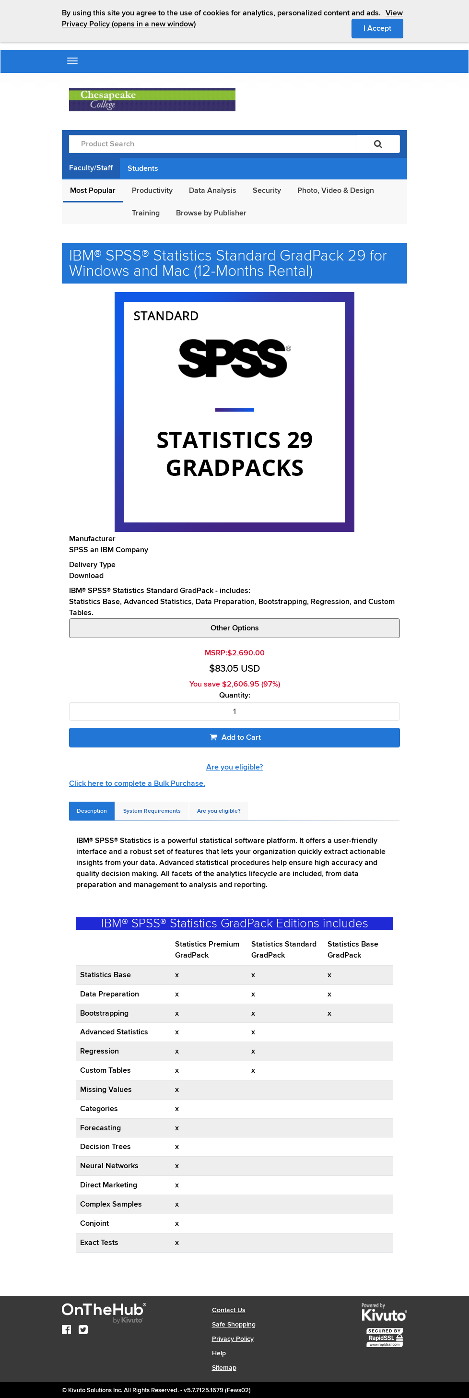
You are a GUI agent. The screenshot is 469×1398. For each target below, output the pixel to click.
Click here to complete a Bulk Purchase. (137, 783)
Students (143, 168)
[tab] (92, 811)
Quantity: (234, 695)
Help (219, 1353)
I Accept (383, 28)
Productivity (152, 190)
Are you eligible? (234, 767)
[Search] (378, 144)
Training (146, 213)
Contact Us (229, 1310)
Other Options (235, 628)
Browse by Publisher (211, 213)
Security (267, 190)
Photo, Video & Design (335, 190)
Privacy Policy (233, 1339)
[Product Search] (213, 144)
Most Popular (93, 190)
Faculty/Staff (91, 168)
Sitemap (224, 1367)
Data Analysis (212, 190)
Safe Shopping (234, 1324)
